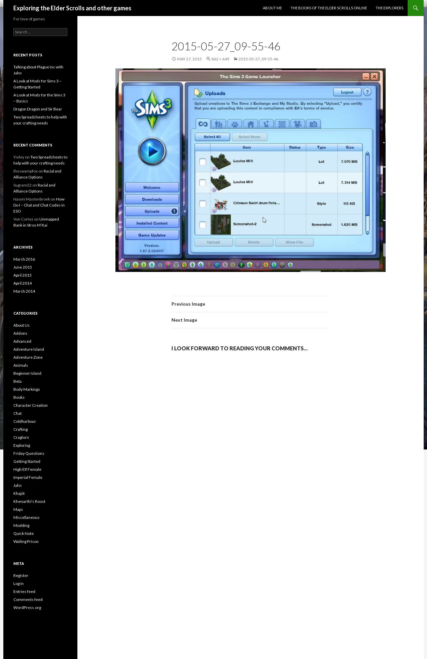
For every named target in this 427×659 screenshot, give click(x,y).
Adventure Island (28, 349)
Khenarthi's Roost (29, 501)
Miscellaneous (26, 517)
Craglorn (21, 437)
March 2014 (24, 291)
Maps (18, 509)
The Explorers (389, 8)
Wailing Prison (26, 541)
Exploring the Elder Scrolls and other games (72, 8)
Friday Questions (28, 453)
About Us (21, 325)
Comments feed (28, 599)
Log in (18, 583)
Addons (20, 333)
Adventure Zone (28, 357)
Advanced (22, 341)
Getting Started (26, 461)
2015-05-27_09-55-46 (258, 58)
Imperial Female (27, 477)
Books (19, 397)
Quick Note (23, 533)
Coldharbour (24, 421)
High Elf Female (27, 469)
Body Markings (26, 389)
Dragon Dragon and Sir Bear (37, 108)
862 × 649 (220, 58)
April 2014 (22, 283)
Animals (20, 365)
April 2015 (22, 275)
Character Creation (30, 405)
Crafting (20, 429)
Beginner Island (27, 373)
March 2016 (24, 259)
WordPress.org (27, 607)
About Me (272, 8)
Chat (17, 413)
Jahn (17, 485)
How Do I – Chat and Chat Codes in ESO (39, 205)
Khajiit (19, 493)
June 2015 (22, 267)
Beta (17, 381)
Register (20, 575)
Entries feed (24, 591)
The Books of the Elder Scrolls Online (329, 8)
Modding (21, 525)
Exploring (21, 445)
